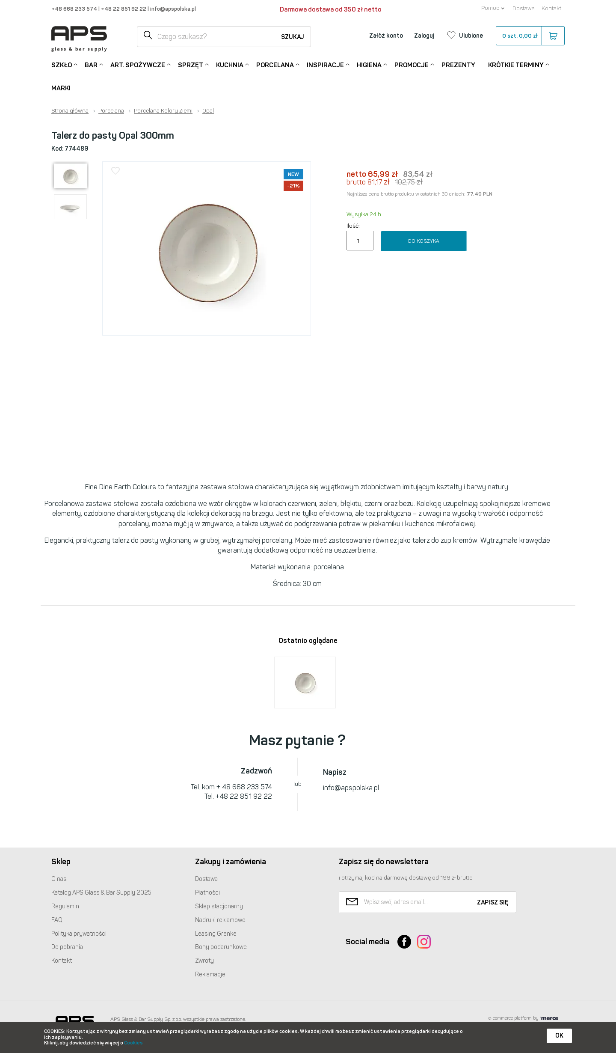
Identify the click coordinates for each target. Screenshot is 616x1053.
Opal (208, 111)
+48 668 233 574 (74, 9)
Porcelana (275, 64)
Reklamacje (210, 974)
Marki (61, 88)
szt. (529, 36)
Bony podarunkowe (221, 947)
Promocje (411, 64)
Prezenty (458, 65)
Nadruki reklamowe (220, 920)
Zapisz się (492, 902)
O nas (58, 879)
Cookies (133, 1043)
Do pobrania (67, 947)
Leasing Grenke (216, 933)
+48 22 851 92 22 (124, 9)
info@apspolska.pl (172, 9)
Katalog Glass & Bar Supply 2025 (101, 892)
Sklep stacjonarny (219, 906)
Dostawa (523, 8)
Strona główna (70, 111)
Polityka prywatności (79, 933)
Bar (91, 64)
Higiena (369, 64)
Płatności (207, 892)
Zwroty (204, 960)
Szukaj (292, 37)
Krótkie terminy (516, 64)
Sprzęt (190, 64)
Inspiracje (325, 64)
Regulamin (65, 906)
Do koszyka (423, 241)
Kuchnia (229, 64)
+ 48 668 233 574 (244, 787)
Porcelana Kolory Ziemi (163, 111)
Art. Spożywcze (137, 64)
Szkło (61, 64)
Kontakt (551, 8)
